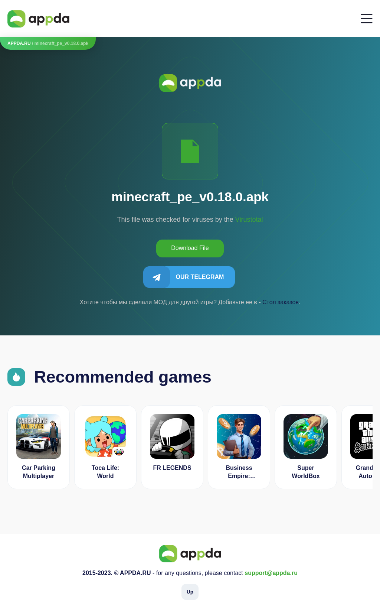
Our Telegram (200, 277)
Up (190, 592)
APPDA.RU (19, 43)
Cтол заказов (280, 302)
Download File (190, 248)
